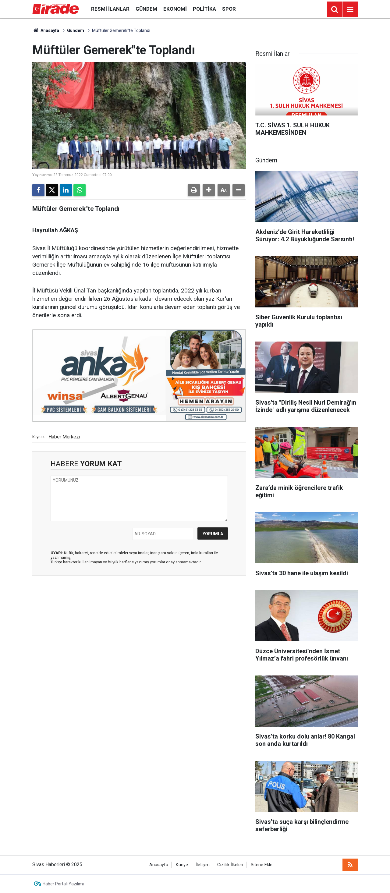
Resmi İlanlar (110, 9)
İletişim (203, 864)
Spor (229, 9)
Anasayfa (45, 30)
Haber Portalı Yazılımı (63, 883)
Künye (182, 864)
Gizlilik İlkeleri (230, 864)
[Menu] (350, 9)
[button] (209, 190)
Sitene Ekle (261, 864)
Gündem (146, 9)
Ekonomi (175, 9)
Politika (204, 9)
